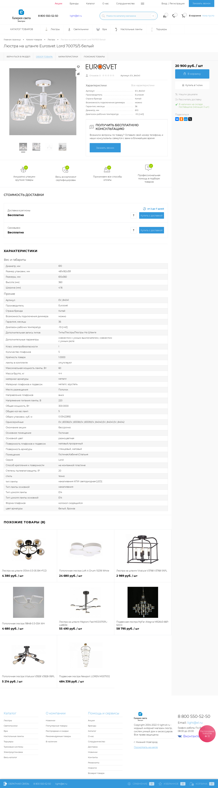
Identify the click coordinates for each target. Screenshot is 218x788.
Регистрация (177, 3)
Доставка (93, 747)
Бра (6, 731)
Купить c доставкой (152, 215)
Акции (58, 3)
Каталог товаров (21, 29)
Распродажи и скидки (57, 731)
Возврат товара (96, 773)
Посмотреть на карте (146, 747)
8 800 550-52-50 (48, 15)
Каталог (90, 3)
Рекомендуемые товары (58, 736)
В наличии (51, 741)
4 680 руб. (28, 630)
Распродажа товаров (207, 733)
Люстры (8, 720)
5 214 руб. (28, 683)
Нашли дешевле (186, 94)
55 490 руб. (85, 630)
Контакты (93, 757)
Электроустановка (13, 752)
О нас (105, 3)
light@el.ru (76, 15)
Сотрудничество (125, 3)
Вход (164, 3)
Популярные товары (56, 725)
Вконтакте (189, 736)
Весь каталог (10, 757)
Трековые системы (13, 747)
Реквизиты (93, 762)
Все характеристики (143, 85)
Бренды (74, 3)
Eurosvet (139, 94)
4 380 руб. (28, 577)
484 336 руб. (85, 683)
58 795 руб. (142, 630)
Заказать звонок (202, 3)
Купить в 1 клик (192, 85)
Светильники (11, 725)
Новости (92, 768)
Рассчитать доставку (188, 99)
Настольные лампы (14, 736)
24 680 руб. (85, 577)
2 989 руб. (142, 577)
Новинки (50, 720)
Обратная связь (16, 783)
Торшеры (8, 741)
